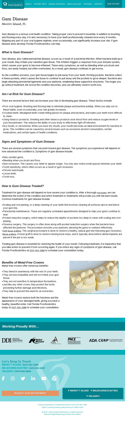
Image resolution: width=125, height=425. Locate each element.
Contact (98, 4)
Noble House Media (73, 421)
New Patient (113, 4)
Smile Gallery (74, 4)
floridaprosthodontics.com (65, 412)
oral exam (102, 192)
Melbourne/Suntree (104, 397)
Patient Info (40, 4)
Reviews (88, 4)
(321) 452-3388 (38, 253)
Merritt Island (78, 397)
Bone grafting (10, 237)
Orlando (92, 403)
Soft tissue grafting (13, 230)
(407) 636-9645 (24, 377)
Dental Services (57, 4)
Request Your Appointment (30, 400)
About (29, 4)
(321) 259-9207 (38, 374)
